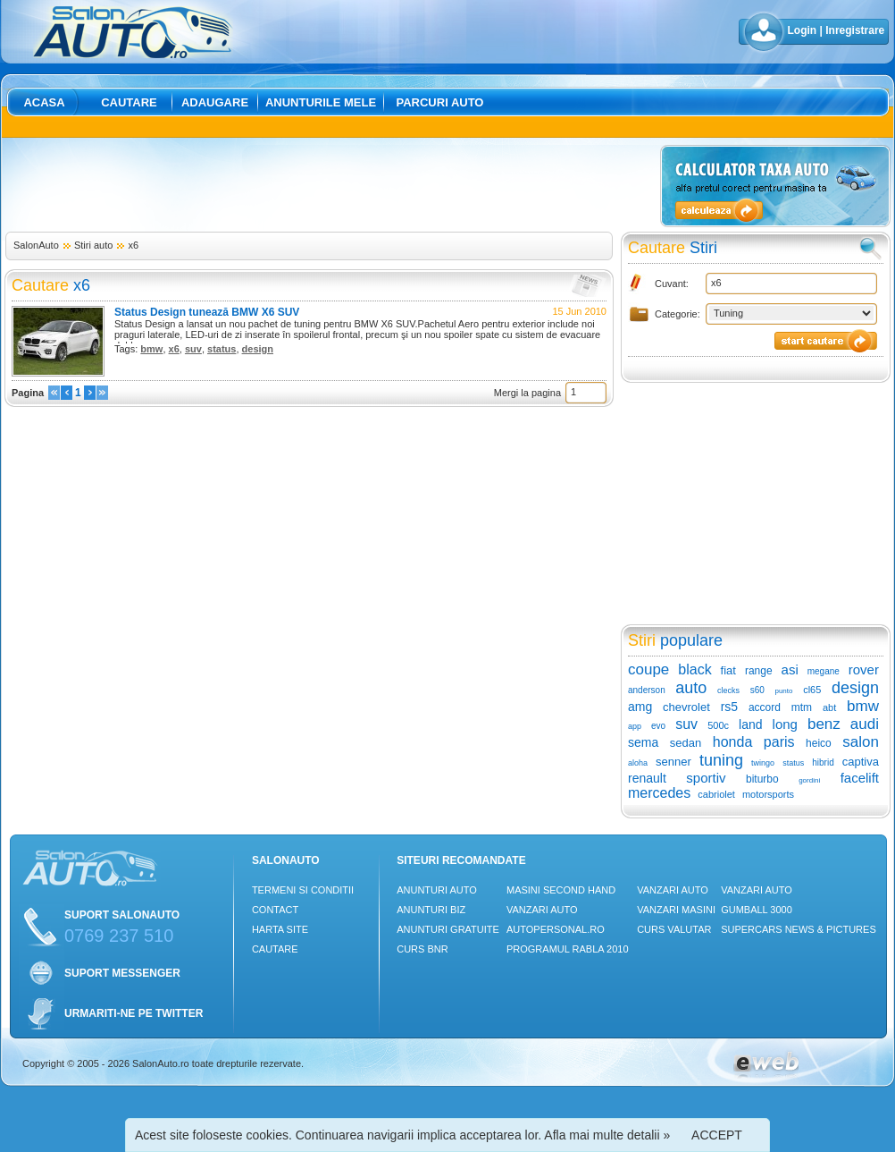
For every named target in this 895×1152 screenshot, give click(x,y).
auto (691, 688)
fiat (728, 670)
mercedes (659, 792)
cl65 (812, 689)
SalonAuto (36, 245)
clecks (728, 690)
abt (829, 707)
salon (860, 741)
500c (718, 725)
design (257, 348)
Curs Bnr (422, 949)
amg (640, 706)
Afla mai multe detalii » (607, 1135)
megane (823, 671)
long (785, 724)
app (634, 726)
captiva (860, 761)
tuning (721, 760)
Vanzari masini (676, 909)
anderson (646, 690)
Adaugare (214, 102)
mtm (801, 707)
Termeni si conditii (303, 890)
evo (658, 726)
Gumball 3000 (756, 909)
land (750, 724)
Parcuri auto (440, 102)
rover (864, 669)
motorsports (768, 794)
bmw (151, 348)
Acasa (43, 102)
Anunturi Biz (431, 909)
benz (824, 724)
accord (765, 707)
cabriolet (716, 794)
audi (864, 724)
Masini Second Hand (560, 890)
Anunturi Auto (437, 890)
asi (790, 669)
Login (802, 30)
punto (783, 691)
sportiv (705, 777)
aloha (638, 762)
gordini (809, 780)
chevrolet (686, 707)
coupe (648, 669)
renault (647, 778)
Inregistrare (854, 30)
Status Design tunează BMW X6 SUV (206, 312)
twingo (762, 762)
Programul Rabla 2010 (567, 949)
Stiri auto (93, 245)
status (221, 348)
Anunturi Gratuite (448, 929)
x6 (133, 245)
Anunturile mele (320, 102)
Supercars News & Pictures (798, 929)
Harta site (280, 929)
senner (673, 761)
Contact (275, 909)
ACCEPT (716, 1135)
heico (819, 743)
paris (779, 742)
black (694, 669)
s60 (757, 690)
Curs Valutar (674, 929)
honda (733, 742)
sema (643, 742)
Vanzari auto (542, 909)
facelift (860, 777)
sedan (685, 743)
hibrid (822, 762)
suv (193, 348)
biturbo (762, 779)
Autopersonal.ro (555, 929)
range (759, 671)
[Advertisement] (329, 185)
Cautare (129, 102)
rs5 (729, 706)
